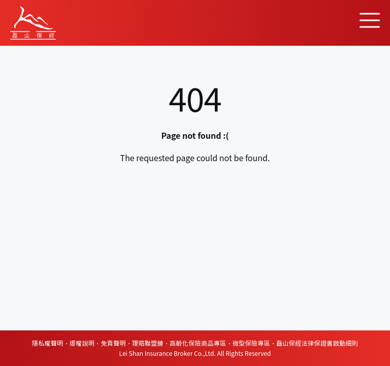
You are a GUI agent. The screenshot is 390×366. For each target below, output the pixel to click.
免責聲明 (113, 343)
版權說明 (82, 343)
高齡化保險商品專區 (198, 343)
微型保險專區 (251, 343)
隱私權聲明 (47, 343)
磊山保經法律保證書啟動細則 (317, 343)
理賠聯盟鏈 (148, 343)
